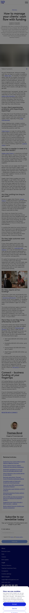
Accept (14, 607)
